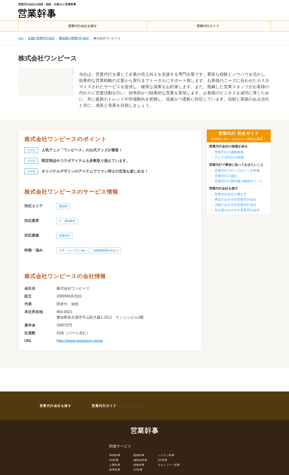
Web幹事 (114, 454)
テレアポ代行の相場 (227, 157)
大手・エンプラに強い (73, 250)
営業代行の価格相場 (227, 152)
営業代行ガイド (208, 26)
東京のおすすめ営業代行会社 (233, 199)
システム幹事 (166, 454)
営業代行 (64, 235)
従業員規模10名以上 (106, 250)
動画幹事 (138, 454)
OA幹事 (114, 459)
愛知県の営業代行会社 (74, 38)
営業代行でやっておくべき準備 (235, 170)
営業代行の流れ (224, 176)
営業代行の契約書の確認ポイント (237, 181)
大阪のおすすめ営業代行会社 (233, 205)
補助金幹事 (140, 459)
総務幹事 (138, 464)
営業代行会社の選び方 (229, 194)
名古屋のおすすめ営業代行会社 (235, 210)
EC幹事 (162, 459)
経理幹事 (114, 468)
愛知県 (63, 206)
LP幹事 (137, 468)
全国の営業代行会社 (41, 38)
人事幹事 (114, 464)
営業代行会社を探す (82, 26)
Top (20, 38)
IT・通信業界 (67, 221)
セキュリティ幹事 (169, 464)
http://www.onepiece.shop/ (80, 341)
